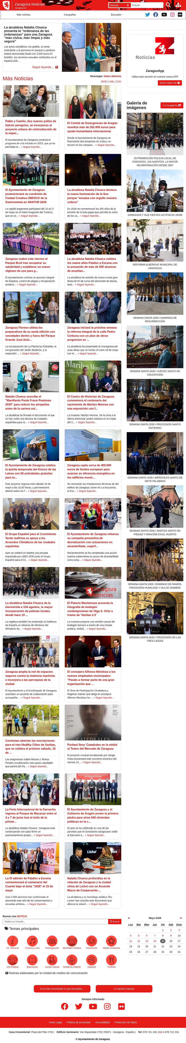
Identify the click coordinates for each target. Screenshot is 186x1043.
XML (111, 81)
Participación (52, 942)
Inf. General (12, 942)
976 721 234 (172, 1032)
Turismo (111, 961)
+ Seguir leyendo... (31, 146)
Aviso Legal (55, 1022)
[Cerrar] (128, 5)
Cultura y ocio (32, 942)
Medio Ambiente (111, 942)
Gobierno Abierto (72, 961)
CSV (118, 81)
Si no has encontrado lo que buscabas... (62, 988)
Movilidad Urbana (72, 942)
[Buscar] (168, 5)
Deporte (91, 961)
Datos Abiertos (112, 76)
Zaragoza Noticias (30, 4)
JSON (104, 81)
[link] (129, 918)
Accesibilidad (102, 1022)
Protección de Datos (126, 1022)
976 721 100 (150, 1032)
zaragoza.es (20, 8)
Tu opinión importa (124, 988)
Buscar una (15, 916)
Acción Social (52, 961)
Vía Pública (12, 961)
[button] (44, 67)
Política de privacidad (78, 1022)
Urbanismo (91, 942)
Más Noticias (18, 78)
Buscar (114, 921)
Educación (32, 961)
